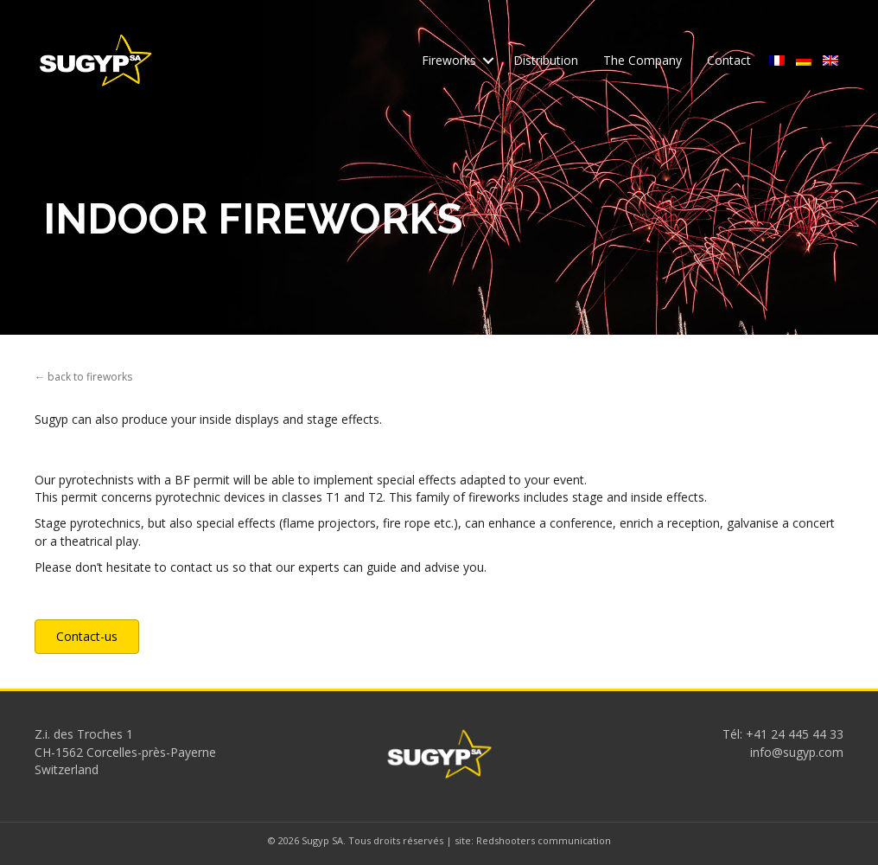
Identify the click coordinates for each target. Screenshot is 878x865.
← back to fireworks (83, 376)
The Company (642, 60)
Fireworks (449, 60)
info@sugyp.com (796, 752)
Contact (729, 60)
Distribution (545, 60)
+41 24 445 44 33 (794, 734)
